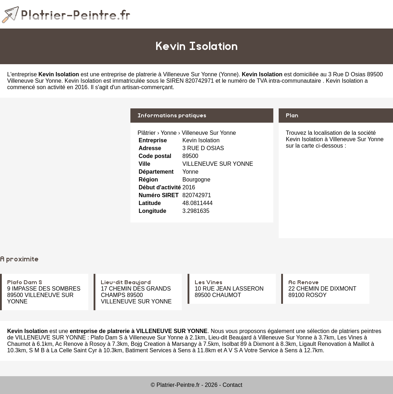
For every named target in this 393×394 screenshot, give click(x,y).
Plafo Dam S (24, 282)
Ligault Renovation (323, 344)
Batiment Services (148, 350)
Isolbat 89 (234, 344)
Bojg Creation (148, 344)
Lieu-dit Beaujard (126, 282)
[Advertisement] (62, 158)
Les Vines (208, 282)
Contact (232, 385)
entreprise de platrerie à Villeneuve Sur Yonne (159, 74)
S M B (37, 350)
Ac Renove (303, 282)
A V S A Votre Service (251, 350)
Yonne (229, 74)
